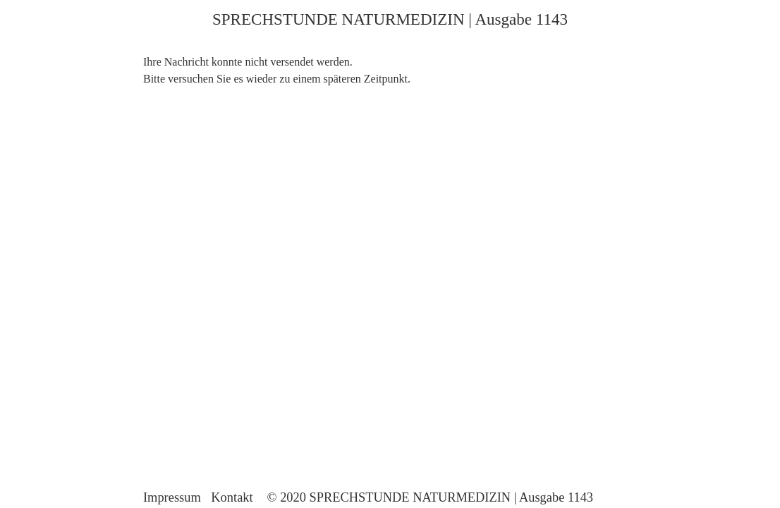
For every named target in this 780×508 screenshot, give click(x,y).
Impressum (172, 497)
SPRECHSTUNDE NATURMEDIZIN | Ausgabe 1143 (390, 19)
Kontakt (231, 497)
